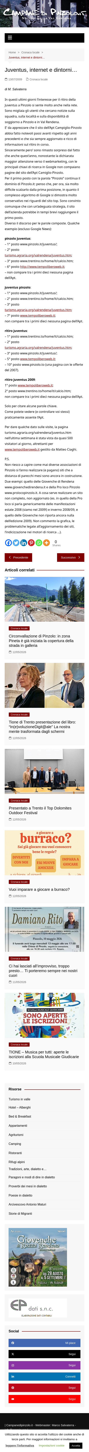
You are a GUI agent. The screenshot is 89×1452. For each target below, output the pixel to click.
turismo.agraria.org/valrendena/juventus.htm (38, 255)
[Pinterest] (31, 542)
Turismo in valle (19, 1099)
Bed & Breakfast (20, 1116)
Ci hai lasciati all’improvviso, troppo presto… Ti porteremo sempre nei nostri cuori (43, 971)
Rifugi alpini (17, 1162)
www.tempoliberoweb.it (37, 315)
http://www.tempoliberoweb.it (42, 266)
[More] (46, 542)
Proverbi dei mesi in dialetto (28, 1186)
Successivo (70, 557)
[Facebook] (8, 542)
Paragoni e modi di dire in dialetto (32, 1177)
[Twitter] (16, 542)
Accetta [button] (76, 1445)
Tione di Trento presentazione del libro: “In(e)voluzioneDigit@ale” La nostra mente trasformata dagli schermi (42, 727)
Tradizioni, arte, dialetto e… (28, 1169)
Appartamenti (18, 1125)
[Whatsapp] (38, 542)
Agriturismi (16, 1135)
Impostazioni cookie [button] (51, 1445)
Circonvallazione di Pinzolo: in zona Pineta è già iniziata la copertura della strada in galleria (41, 641)
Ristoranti (15, 1153)
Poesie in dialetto (20, 1195)
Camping (15, 1143)
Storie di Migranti (20, 1213)
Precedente (18, 557)
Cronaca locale (39, 79)
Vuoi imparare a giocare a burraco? (39, 889)
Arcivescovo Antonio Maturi (27, 1204)
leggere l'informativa (20, 1445)
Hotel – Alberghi (20, 1107)
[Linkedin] (23, 542)
